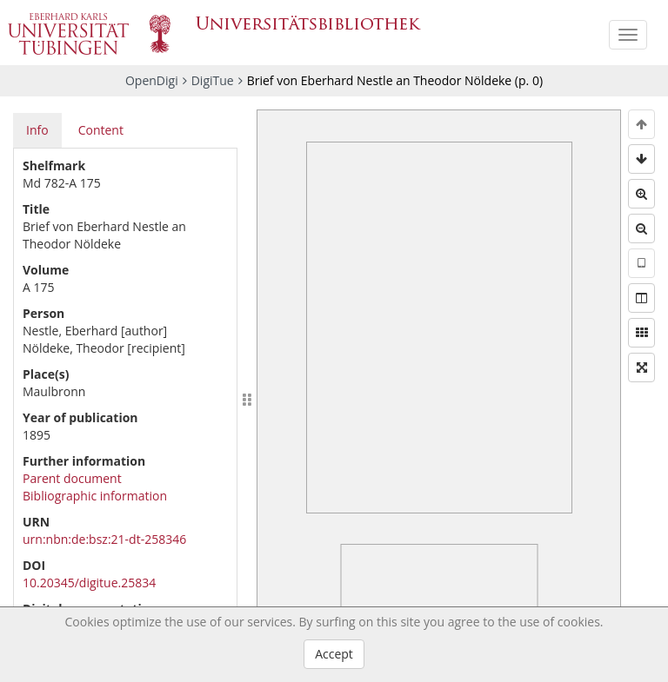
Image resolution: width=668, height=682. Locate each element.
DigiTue (212, 80)
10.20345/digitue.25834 (89, 582)
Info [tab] (37, 130)
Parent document (72, 478)
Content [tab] (101, 130)
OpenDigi (151, 80)
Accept (334, 654)
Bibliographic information (95, 495)
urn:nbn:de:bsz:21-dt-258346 (104, 539)
